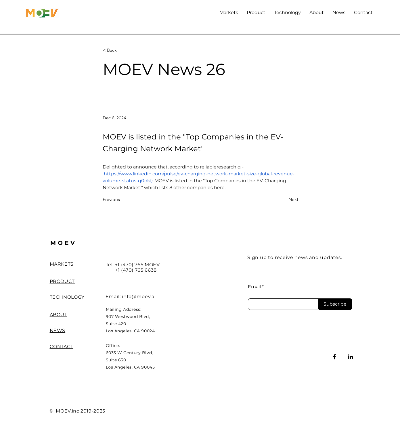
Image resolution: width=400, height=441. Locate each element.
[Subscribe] (335, 304)
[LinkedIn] (350, 356)
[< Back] (122, 50)
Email (254, 287)
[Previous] (122, 200)
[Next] (283, 200)
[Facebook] (334, 356)
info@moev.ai (139, 296)
